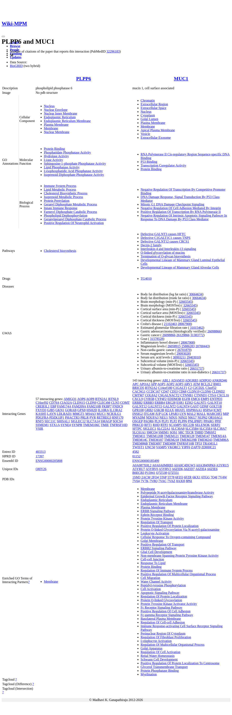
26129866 (183, 335)
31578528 (156, 338)
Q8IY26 (41, 469)
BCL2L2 (206, 384)
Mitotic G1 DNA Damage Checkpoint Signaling (172, 204)
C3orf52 (210, 388)
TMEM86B (140, 443)
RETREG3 (104, 417)
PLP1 (165, 421)
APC (135, 384)
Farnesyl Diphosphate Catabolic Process (70, 212)
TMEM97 (155, 443)
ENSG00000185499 (145, 461)
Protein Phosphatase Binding (160, 670)
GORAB (71, 410)
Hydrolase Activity (56, 156)
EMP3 (205, 399)
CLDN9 (91, 402)
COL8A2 (151, 395)
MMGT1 (78, 414)
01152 (136, 456)
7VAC (162, 481)
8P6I (189, 481)
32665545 (185, 301)
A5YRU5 (222, 465)
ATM (196, 384)
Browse (15, 46)
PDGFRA (42, 417)
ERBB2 (137, 402)
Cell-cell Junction (152, 559)
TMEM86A (221, 439)
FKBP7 (107, 406)
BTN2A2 (151, 388)
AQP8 (90, 399)
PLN (158, 421)
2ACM (145, 477)
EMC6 (195, 399)
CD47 (165, 391)
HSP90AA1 (194, 410)
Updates (15, 57)
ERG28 (171, 402)
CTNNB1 (186, 395)
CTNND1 (200, 395)
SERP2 (215, 425)
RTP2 (164, 425)
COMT (125, 402)
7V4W (222, 477)
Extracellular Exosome (156, 137)
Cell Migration (150, 578)
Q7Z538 (161, 472)
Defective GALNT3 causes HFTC (163, 234)
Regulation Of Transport (157, 522)
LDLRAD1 (64, 414)
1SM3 (136, 477)
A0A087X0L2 (141, 465)
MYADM (138, 417)
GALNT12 (139, 406)
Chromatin (148, 100)
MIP (226, 414)
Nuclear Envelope (56, 110)
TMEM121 (171, 436)
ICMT (217, 410)
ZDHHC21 (208, 447)
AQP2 (170, 384)
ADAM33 (177, 380)
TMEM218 (171, 439)
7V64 (136, 481)
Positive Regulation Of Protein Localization (170, 526)
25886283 (188, 346)
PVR (92, 417)
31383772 (197, 335)
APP (154, 384)
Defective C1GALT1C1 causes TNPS (165, 238)
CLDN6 (205, 391)
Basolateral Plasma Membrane (161, 618)
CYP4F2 (161, 399)
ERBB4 (160, 402)
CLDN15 (79, 402)
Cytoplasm (148, 115)
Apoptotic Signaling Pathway (160, 592)
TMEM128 (187, 436)
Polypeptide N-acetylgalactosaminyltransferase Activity (177, 492)
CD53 (174, 391)
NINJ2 (182, 417)
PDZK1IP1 (56, 417)
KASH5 (41, 414)
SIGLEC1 (149, 428)
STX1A (55, 425)
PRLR (84, 417)
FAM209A (79, 406)
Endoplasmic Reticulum (60, 117)
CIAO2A (66, 402)
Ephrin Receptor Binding (157, 515)
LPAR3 (174, 414)
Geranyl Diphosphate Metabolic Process (70, 204)
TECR (189, 432)
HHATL (180, 410)
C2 (190, 388)
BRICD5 (138, 388)
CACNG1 (139, 391)
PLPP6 (83, 78)
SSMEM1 (42, 425)
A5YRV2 (165, 469)
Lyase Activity (53, 160)
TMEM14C (140, 439)
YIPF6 (185, 447)
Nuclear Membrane (56, 132)
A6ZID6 (177, 469)
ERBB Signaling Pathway (158, 511)
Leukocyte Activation (155, 533)
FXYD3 (41, 410)
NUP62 (202, 417)
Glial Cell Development (156, 552)
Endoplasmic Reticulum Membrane (67, 121)
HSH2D (92, 410)
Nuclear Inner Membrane (60, 113)
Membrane (51, 128)
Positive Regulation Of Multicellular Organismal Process (178, 574)
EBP (53, 406)
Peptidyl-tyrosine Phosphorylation (163, 585)
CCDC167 (153, 391)
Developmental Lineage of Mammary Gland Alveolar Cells (180, 267)
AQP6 (81, 399)
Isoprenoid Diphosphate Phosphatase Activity (74, 174)
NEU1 (163, 417)
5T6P (163, 477)
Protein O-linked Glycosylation (161, 600)
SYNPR (77, 425)
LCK (165, 414)
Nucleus (49, 106)
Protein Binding (54, 148)
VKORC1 (174, 447)
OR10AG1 (215, 417)
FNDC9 (117, 406)
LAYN (51, 414)
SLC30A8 (178, 428)
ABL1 (166, 380)
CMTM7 (138, 395)
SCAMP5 (175, 425)
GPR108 (138, 410)
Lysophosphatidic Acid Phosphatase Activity (73, 171)
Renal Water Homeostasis (158, 655)
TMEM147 (202, 436)
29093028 (183, 353)
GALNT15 (155, 406)
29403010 (193, 357)
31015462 (196, 327)
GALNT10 (214, 402)
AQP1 (161, 384)
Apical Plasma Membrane (158, 130)
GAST (194, 406)
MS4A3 (90, 414)
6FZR (188, 477)
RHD (156, 425)
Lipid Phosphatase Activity (62, 167)
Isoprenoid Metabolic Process (63, 197)
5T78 (171, 477)
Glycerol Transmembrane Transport (164, 667)
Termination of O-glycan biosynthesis (166, 256)
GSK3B (159, 410)
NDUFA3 (152, 417)
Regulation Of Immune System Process (167, 570)
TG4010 (146, 278)
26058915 (174, 346)
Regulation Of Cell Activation (160, 652)
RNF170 (117, 417)
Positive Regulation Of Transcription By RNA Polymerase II (181, 212)
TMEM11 (138, 436)
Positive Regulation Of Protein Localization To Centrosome (180, 663)
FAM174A (64, 406)
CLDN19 (193, 391)
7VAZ (171, 481)
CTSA (212, 395)
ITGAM (149, 414)
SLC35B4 (192, 428)
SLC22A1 (163, 428)
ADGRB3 (191, 380)
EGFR (186, 399)
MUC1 (181, 78)
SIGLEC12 (78, 421)
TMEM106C (91, 425)
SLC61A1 (139, 432)
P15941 (150, 472)
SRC (181, 432)
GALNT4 (183, 406)
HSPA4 (207, 410)
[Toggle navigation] (3, 36)
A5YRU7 (138, 469)
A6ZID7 (189, 469)
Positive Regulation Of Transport (162, 544)
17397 (40, 456)
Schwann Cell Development (159, 659)
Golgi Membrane (152, 540)
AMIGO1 (70, 399)
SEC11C (50, 421)
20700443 (202, 346)
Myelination (149, 674)
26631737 (196, 368)
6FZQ (179, 477)
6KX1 (196, 477)
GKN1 (59, 410)
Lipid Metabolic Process (60, 189)
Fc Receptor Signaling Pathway (161, 607)
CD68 (182, 391)
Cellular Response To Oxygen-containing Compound (176, 537)
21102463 (170, 324)
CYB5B (149, 399)
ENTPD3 (216, 399)
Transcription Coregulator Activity (163, 165)
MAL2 (191, 414)
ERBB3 (148, 402)
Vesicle (145, 134)
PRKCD (137, 425)
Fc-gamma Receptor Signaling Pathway (167, 615)
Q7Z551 (173, 472)
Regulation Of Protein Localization (164, 596)
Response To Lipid (153, 563)
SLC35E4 (205, 428)
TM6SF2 (210, 432)
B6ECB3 (138, 472)
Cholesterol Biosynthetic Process (66, 193)
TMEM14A (218, 436)
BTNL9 (113, 399)
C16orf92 (42, 402)
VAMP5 (161, 447)
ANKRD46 (219, 380)
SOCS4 (118, 421)
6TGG (205, 477)
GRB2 (149, 410)
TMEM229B (188, 439)
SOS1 (173, 432)
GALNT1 (200, 402)
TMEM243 (205, 439)
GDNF (204, 406)
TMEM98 (169, 443)
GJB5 (50, 410)
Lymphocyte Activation (156, 641)
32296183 (113, 51)
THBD (198, 432)
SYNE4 (66, 425)
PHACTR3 (72, 417)
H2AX (169, 410)
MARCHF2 (214, 414)
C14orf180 (165, 388)
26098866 (213, 331)
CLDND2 (218, 391)
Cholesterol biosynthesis (60, 250)
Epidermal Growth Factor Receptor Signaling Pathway (177, 496)
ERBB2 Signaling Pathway (159, 548)
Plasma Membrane (56, 124)
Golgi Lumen (149, 119)
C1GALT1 (180, 388)
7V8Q (153, 481)
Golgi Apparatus (151, 648)
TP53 (198, 443)
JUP (158, 414)
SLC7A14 (93, 421)
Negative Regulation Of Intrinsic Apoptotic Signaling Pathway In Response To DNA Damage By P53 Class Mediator (184, 217)
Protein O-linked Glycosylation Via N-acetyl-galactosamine (180, 529)
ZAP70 (195, 447)
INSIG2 (137, 414)
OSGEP (137, 421)
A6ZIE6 (212, 469)
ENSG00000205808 (49, 461)
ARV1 (188, 384)
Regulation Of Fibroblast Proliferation (166, 637)
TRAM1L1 (210, 443)
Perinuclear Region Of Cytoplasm (163, 633)
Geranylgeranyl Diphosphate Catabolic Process (75, 219)
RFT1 (148, 425)
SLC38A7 (220, 428)
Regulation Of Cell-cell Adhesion (163, 622)
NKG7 (192, 417)
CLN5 (115, 402)
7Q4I (214, 477)
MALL (201, 414)
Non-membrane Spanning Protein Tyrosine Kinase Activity (180, 555)
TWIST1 (138, 447)
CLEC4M (103, 402)
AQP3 (179, 384)
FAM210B (94, 406)
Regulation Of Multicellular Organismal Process (173, 644)
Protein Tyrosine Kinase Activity (162, 518)
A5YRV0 (152, 469)
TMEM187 (156, 439)
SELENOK (202, 425)
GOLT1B (216, 406)
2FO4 (155, 477)
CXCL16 (223, 395)
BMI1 (217, 384)
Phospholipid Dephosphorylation (65, 215)
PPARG (209, 421)
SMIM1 (163, 432)
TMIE (105, 425)
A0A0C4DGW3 (184, 465)
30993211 (179, 357)
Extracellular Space (153, 108)
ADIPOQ (205, 380)
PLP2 (173, 421)
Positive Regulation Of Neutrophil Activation (74, 223)
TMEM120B (154, 436)
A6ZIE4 (200, 469)
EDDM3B (174, 399)
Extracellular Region (154, 104)
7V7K (145, 481)
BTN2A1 (101, 399)
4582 (135, 451)
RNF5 (40, 421)
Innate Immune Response (60, 208)
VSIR (39, 428)
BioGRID (16, 66)
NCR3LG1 (114, 414)
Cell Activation (151, 589)
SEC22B (188, 425)
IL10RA (103, 410)
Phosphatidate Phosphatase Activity (67, 152)
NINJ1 (173, 417)
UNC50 (150, 447)
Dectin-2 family (151, 245)
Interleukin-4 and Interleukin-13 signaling (168, 249)
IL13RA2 (116, 410)
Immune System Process (60, 186)
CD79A (54, 402)
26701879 (183, 350)
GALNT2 (169, 406)
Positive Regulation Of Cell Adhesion (166, 611)
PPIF (218, 421)
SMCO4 (151, 432)
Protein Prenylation (56, 200)
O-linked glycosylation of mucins (163, 252)
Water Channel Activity (156, 581)
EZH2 (189, 402)
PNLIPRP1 (195, 421)
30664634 (195, 294)
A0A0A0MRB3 (162, 465)
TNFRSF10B (185, 443)
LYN (182, 414)
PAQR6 (149, 421)
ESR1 (180, 402)
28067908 (184, 324)
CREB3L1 (43, 406)
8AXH (180, 481)
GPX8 (81, 410)
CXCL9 (137, 399)
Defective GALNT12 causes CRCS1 (165, 241)
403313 (41, 451)
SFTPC (137, 428)
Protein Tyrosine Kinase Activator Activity (169, 604)
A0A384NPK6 (206, 465)
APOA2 (144, 384)
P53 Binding (149, 161)
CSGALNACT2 (168, 395)
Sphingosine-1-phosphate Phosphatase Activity (75, 163)
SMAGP (106, 421)
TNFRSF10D (118, 425)
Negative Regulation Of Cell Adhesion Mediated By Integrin (181, 208)
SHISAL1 (63, 421)
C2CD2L (199, 388)
